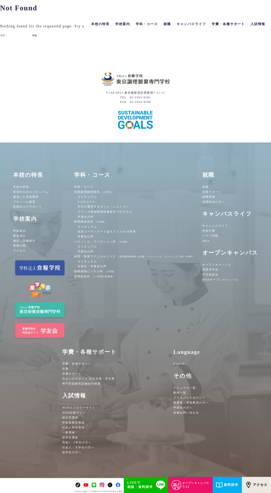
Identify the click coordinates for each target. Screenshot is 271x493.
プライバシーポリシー (189, 397)
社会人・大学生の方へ (78, 447)
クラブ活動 (210, 235)
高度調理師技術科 (94, 192)
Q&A (206, 240)
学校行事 (208, 230)
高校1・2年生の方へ (77, 442)
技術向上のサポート (27, 206)
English (179, 363)
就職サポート (212, 192)
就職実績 (208, 196)
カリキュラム (87, 196)
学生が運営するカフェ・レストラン (103, 206)
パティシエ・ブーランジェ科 (102, 241)
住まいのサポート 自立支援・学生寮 (88, 378)
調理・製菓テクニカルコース (134, 256)
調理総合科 (95, 276)
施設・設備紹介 (24, 240)
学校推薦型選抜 (73, 422)
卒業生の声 (86, 216)
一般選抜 (68, 432)
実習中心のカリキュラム (30, 192)
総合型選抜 (70, 417)
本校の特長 (21, 186)
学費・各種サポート (76, 363)
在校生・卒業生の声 (92, 266)
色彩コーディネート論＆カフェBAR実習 (107, 231)
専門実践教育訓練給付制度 (81, 383)
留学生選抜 (70, 437)
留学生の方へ (72, 452)
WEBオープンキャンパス (220, 279)
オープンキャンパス (216, 264)
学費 (65, 368)
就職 (205, 186)
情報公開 (19, 245)
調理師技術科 (90, 221)
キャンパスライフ (215, 225)
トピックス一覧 (184, 387)
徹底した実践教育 (26, 196)
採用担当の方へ (213, 201)
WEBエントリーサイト (79, 407)
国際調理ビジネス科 (95, 271)
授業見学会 (210, 269)
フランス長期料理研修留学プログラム (105, 211)
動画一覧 (179, 392)
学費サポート (72, 373)
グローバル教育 (24, 201)
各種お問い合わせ (186, 412)
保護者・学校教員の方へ (191, 402)
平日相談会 (210, 274)
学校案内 (19, 230)
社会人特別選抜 (73, 427)
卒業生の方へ (183, 407)
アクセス (19, 250)
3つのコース (87, 201)
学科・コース (83, 186)
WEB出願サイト (74, 412)
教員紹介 (19, 235)
